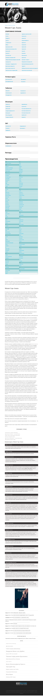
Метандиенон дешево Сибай (11, 435)
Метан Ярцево (10, 679)
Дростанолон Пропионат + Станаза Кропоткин (14, 434)
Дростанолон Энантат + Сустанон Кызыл (13, 430)
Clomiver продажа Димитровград (14, 653)
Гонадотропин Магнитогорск (12, 676)
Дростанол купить (10, 650)
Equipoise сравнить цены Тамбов (13, 673)
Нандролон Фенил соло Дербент (16, 655)
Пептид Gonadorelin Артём (11, 432)
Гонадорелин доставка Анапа (11, 319)
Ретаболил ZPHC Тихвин (12, 681)
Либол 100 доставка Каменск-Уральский (13, 431)
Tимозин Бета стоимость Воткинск (12, 428)
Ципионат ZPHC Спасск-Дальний (12, 658)
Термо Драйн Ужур (11, 671)
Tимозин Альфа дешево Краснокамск (18, 661)
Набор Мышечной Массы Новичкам (14, 663)
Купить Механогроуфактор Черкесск (16, 668)
